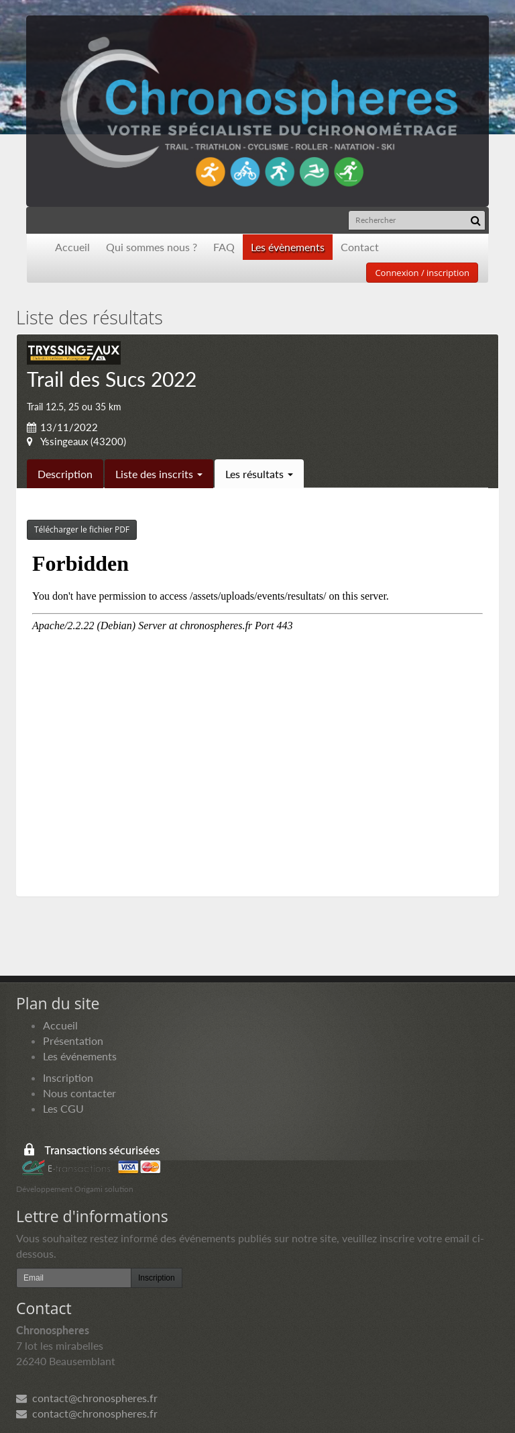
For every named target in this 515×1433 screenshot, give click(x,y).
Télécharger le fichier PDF (81, 529)
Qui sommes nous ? (151, 246)
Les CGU (63, 1108)
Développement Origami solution (74, 1189)
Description (65, 473)
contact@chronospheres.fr (87, 1397)
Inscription (68, 1077)
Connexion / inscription (422, 273)
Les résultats (259, 473)
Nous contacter (79, 1093)
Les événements (80, 1056)
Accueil (72, 246)
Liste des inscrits (159, 473)
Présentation (73, 1040)
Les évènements (288, 246)
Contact (360, 246)
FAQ (224, 246)
